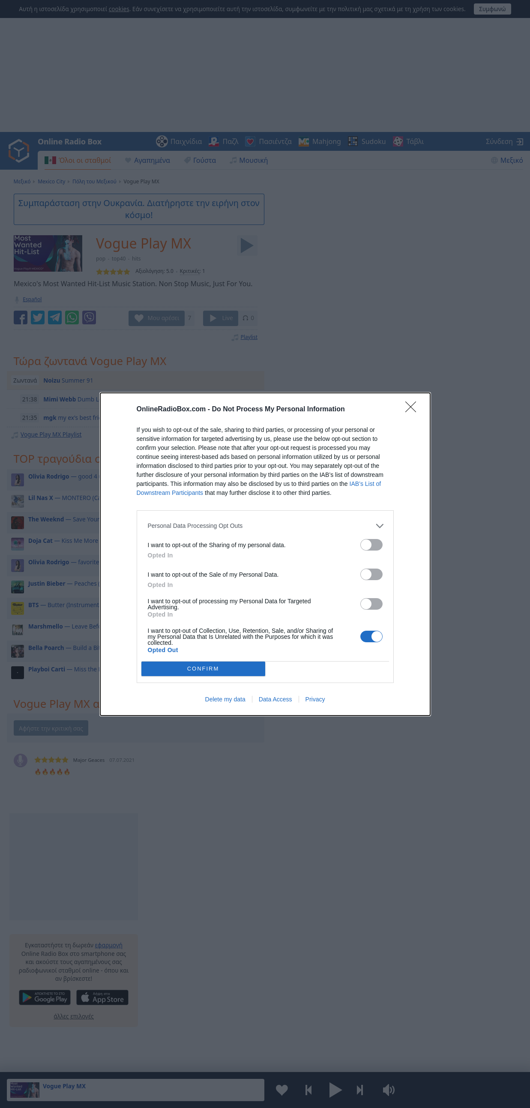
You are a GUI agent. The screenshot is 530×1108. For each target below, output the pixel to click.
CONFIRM (203, 668)
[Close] (413, 409)
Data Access (275, 699)
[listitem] (265, 525)
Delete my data (225, 699)
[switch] (371, 545)
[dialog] (265, 554)
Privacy (315, 699)
